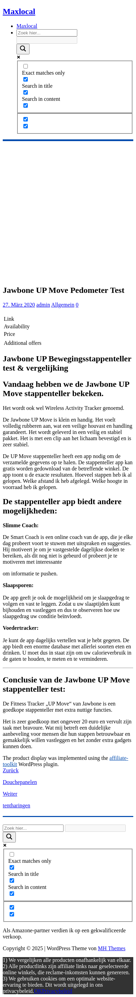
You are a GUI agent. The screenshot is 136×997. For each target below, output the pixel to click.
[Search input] (46, 32)
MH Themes (111, 948)
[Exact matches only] (25, 66)
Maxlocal (26, 26)
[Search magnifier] (23, 49)
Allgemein (63, 305)
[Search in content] (25, 92)
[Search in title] (25, 79)
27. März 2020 (19, 305)
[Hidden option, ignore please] (25, 119)
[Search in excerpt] (25, 105)
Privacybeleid (57, 991)
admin (43, 305)
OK (38, 991)
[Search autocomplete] (46, 40)
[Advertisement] (68, 212)
